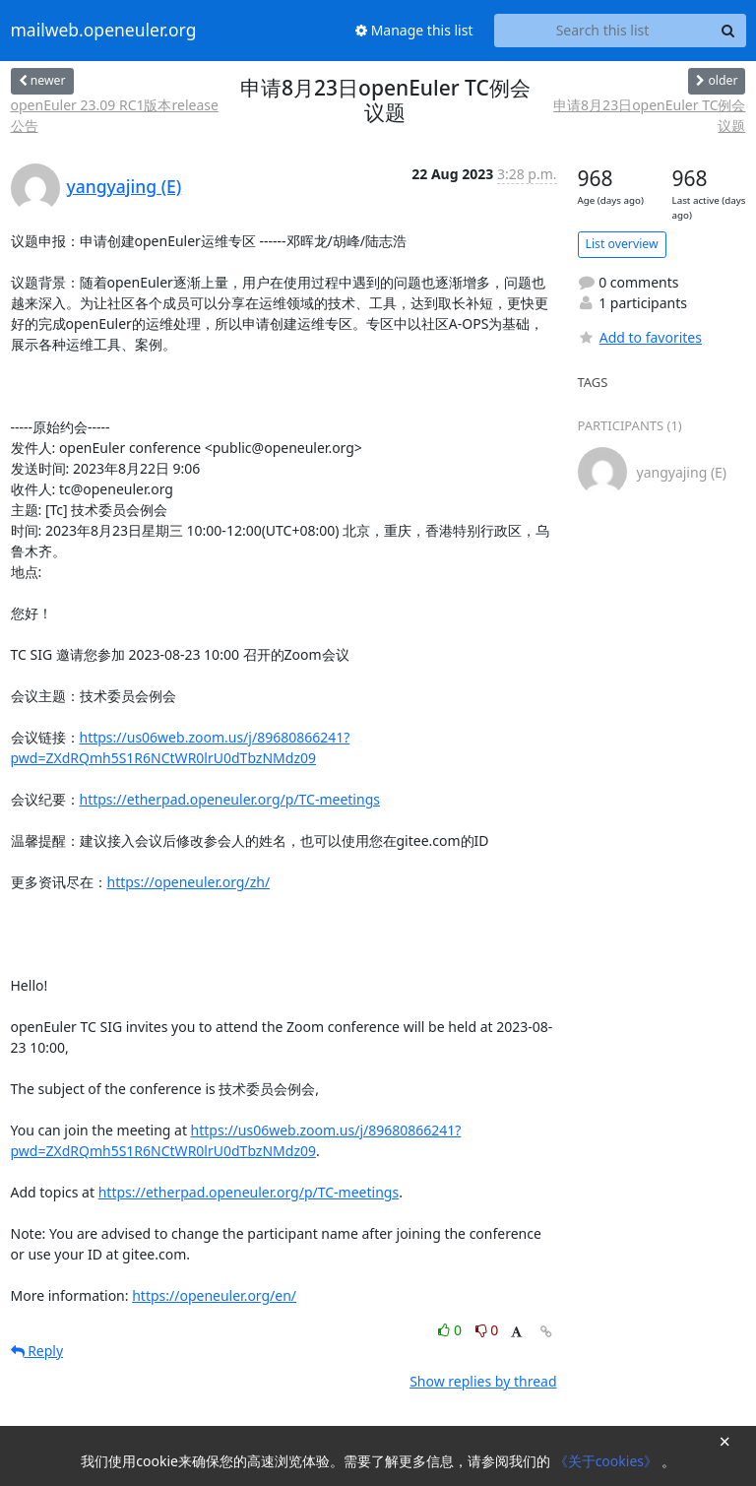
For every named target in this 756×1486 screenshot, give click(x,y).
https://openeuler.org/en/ (214, 1295)
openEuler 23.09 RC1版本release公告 (115, 115)
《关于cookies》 (608, 1461)
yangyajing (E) (124, 186)
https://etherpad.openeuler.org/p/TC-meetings (230, 799)
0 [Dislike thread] (487, 1330)
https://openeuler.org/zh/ (189, 881)
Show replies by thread (483, 1381)
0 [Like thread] (451, 1330)
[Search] (728, 30)
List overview (622, 243)
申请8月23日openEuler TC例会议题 (649, 115)
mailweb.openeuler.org (104, 30)
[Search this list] (603, 30)
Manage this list (414, 30)
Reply (37, 1350)
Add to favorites (640, 337)
